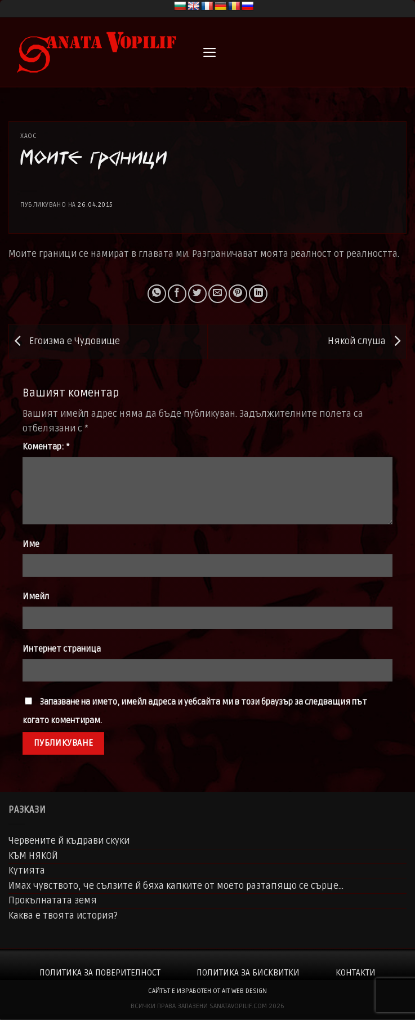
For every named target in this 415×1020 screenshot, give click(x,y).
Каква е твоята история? (63, 915)
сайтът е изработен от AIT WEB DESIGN (207, 991)
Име (31, 544)
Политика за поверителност (99, 973)
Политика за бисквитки (248, 973)
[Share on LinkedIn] (258, 293)
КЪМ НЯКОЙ (33, 856)
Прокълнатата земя (52, 900)
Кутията (26, 870)
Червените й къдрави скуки (69, 841)
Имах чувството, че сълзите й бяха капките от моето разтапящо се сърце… (175, 886)
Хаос (28, 136)
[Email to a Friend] (217, 293)
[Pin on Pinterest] (238, 293)
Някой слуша (367, 341)
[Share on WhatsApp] (157, 293)
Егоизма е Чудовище (64, 341)
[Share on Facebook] (177, 293)
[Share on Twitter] (197, 293)
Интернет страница (62, 649)
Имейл (36, 597)
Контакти (356, 973)
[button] (209, 52)
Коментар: (46, 447)
